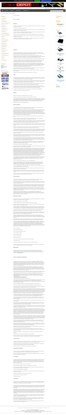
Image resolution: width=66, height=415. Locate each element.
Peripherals (3, 48)
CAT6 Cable (58, 86)
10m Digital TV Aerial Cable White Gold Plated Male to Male (60, 71)
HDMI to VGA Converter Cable (60, 63)
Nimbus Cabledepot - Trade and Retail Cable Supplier (33, 5)
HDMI (2, 38)
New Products (18, 10)
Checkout (30, 407)
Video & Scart (4, 60)
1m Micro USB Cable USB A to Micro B (60, 36)
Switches (3, 51)
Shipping (2, 67)
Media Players (4, 43)
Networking (3, 46)
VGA (2, 58)
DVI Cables (3, 31)
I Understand (37, 0)
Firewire (3, 36)
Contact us (33, 407)
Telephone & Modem (5, 53)
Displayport (3, 26)
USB (2, 56)
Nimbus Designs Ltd (36, 409)
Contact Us (2, 65)
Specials (11, 10)
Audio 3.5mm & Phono (5, 23)
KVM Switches (4, 41)
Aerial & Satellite (4, 21)
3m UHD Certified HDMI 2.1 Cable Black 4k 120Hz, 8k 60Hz (60, 54)
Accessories (3, 18)
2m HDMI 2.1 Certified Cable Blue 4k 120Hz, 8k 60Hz (60, 80)
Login (20, 407)
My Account (26, 10)
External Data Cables (5, 33)
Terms (37, 407)
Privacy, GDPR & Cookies (45, 407)
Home (3, 10)
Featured (6, 10)
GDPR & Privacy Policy (46, 0)
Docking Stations (4, 28)
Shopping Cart (26, 407)
